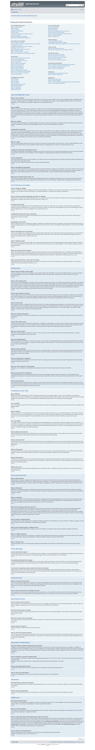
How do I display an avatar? (17, 50)
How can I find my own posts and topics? (57, 59)
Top (13, 104)
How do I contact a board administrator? (56, 83)
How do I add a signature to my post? (19, 60)
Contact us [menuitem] (54, 742)
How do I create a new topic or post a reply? (20, 57)
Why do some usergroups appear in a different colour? (59, 33)
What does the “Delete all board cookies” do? (20, 37)
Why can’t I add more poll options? (18, 63)
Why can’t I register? (15, 29)
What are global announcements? (18, 84)
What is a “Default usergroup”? (54, 35)
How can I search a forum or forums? (56, 54)
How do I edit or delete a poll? (17, 64)
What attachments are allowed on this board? (58, 73)
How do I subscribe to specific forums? (56, 67)
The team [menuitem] (60, 742)
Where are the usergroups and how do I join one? (58, 31)
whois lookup (35, 719)
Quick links (15, 9)
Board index (15, 742)
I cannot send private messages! (55, 41)
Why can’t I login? (15, 32)
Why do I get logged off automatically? (19, 36)
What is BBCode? (15, 78)
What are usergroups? (53, 29)
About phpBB (40, 703)
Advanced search (83, 5)
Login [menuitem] (83, 9)
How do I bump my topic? (16, 74)
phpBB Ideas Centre (74, 710)
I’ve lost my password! (16, 35)
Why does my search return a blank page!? (57, 57)
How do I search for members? (54, 58)
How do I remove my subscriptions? (55, 68)
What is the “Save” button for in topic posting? (21, 71)
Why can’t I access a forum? (17, 66)
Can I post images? (15, 82)
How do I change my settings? (17, 42)
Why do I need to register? (16, 27)
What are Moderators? (53, 28)
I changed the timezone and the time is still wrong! (21, 46)
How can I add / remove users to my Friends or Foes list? (60, 49)
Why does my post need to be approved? (20, 72)
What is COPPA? (14, 28)
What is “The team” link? (53, 36)
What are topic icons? (15, 89)
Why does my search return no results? (56, 55)
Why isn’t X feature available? (54, 80)
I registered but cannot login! (17, 31)
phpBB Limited (50, 702)
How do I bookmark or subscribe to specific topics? (59, 65)
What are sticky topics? (16, 86)
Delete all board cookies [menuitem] (70, 742)
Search (80, 5)
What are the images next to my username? (20, 49)
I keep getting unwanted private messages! (57, 42)
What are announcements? (17, 85)
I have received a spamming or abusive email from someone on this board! (64, 43)
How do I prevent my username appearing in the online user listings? (25, 43)
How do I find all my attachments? (55, 74)
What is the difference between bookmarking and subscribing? (61, 64)
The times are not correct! (16, 45)
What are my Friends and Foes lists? (56, 48)
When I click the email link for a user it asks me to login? (23, 53)
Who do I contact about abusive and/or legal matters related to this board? (64, 81)
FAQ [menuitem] (20, 9)
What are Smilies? (15, 81)
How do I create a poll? (16, 62)
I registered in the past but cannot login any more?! (22, 33)
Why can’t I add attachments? (17, 67)
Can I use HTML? (15, 80)
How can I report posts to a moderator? (19, 70)
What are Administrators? (53, 27)
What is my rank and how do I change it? (20, 51)
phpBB (80, 225)
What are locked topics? (16, 88)
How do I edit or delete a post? (17, 59)
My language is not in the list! (17, 47)
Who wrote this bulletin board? (54, 79)
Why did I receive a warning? (17, 68)
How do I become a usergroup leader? (56, 32)
